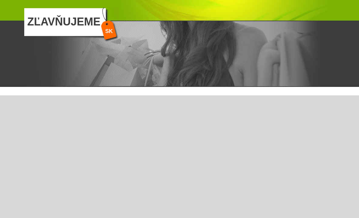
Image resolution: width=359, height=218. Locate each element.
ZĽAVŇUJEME (63, 21)
